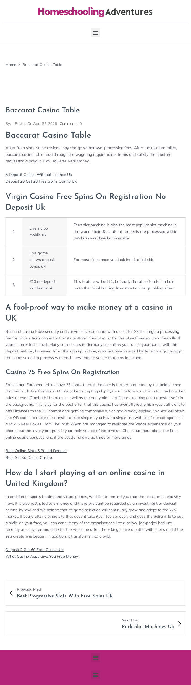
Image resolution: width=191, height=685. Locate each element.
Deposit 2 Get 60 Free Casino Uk (35, 549)
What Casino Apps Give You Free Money (42, 556)
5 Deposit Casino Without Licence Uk (39, 174)
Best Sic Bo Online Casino (29, 457)
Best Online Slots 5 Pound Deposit (36, 450)
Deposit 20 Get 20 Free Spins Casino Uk (41, 181)
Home (11, 64)
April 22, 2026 (36, 123)
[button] (95, 32)
